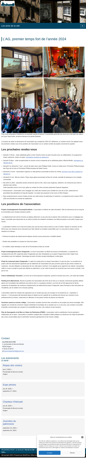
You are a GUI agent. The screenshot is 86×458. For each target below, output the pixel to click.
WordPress (26, 455)
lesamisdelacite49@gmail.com (14, 351)
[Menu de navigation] (82, 25)
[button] (82, 437)
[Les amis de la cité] (10, 26)
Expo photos (9, 385)
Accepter (49, 453)
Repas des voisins (12, 365)
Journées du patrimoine (9, 423)
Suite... (3, 452)
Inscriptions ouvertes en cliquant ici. (37, 157)
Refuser (72, 453)
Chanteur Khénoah (13, 402)
